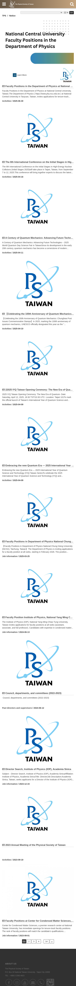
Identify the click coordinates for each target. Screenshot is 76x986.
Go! (71, 13)
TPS (4, 16)
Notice (12, 16)
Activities (6, 101)
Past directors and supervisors (17, 708)
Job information (10, 556)
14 (46, 941)
